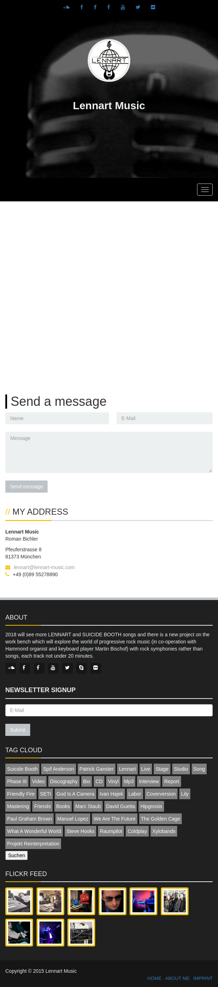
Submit (18, 730)
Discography (64, 781)
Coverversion (161, 794)
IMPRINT (203, 978)
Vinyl (113, 781)
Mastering (18, 806)
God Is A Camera (75, 794)
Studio (181, 769)
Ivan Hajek (111, 794)
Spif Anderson (58, 769)
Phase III (17, 781)
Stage (162, 769)
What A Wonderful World (34, 831)
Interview (149, 781)
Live (146, 769)
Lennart (127, 769)
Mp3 (128, 781)
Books (63, 806)
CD (99, 781)
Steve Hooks (80, 831)
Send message (26, 486)
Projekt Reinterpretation (33, 844)
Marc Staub (88, 806)
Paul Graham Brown (29, 819)
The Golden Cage (160, 819)
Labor (135, 794)
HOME (154, 978)
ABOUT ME (177, 978)
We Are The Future (115, 819)
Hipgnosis (151, 806)
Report (171, 781)
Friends (42, 806)
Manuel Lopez (72, 819)
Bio (86, 781)
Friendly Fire (21, 794)
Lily (185, 794)
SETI (45, 794)
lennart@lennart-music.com (44, 567)
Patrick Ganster (97, 769)
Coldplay (137, 831)
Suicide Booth (22, 769)
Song (199, 769)
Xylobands (163, 831)
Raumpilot (111, 831)
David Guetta (120, 806)
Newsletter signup (40, 690)
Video (38, 781)
